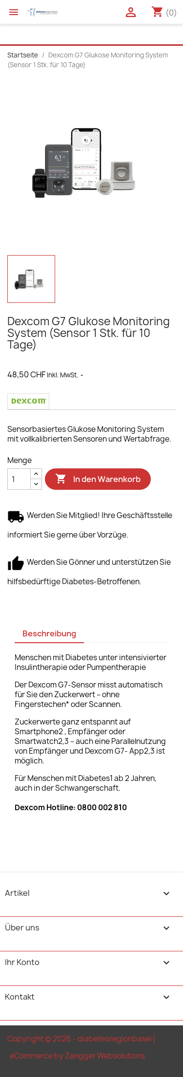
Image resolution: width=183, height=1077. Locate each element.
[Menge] (19, 479)
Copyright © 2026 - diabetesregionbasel (79, 1039)
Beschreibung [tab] (49, 633)
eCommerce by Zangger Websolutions (77, 1056)
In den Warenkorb (98, 479)
